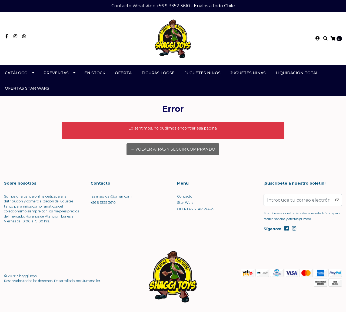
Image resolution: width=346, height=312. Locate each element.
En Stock (94, 72)
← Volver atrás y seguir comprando (173, 149)
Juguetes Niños (203, 72)
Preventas (56, 72)
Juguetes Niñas (248, 72)
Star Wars (185, 203)
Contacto (184, 196)
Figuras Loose (158, 72)
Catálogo (16, 72)
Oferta (123, 72)
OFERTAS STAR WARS (27, 88)
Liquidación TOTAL (297, 72)
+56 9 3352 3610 (103, 203)
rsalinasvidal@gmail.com (111, 196)
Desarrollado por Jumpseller (77, 281)
